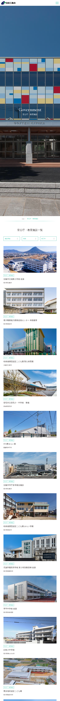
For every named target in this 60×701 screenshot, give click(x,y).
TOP (23, 219)
